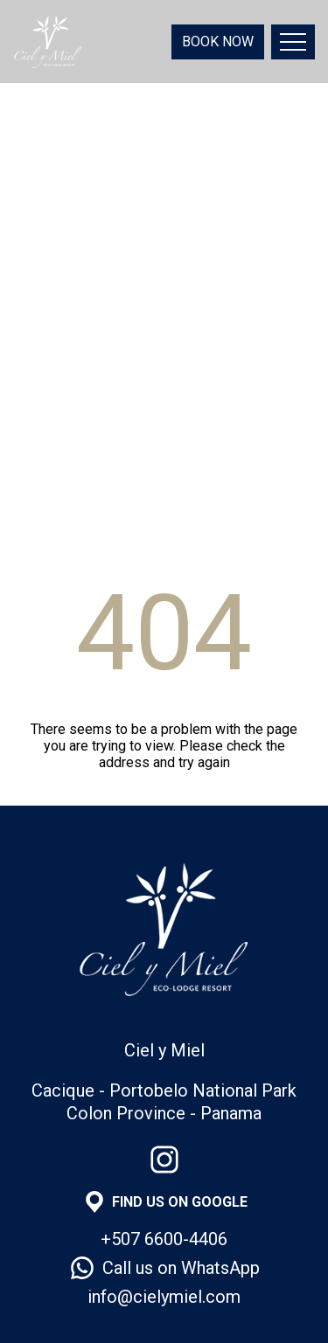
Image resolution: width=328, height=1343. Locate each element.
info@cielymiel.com (164, 1296)
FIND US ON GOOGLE (180, 1202)
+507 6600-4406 (164, 1239)
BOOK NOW (218, 41)
